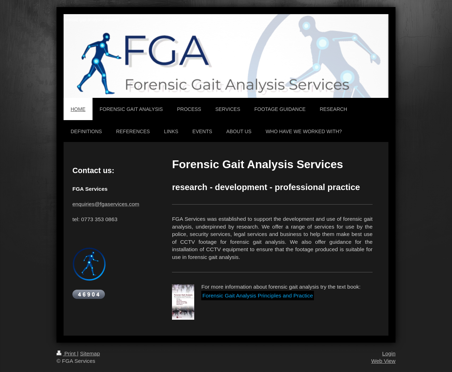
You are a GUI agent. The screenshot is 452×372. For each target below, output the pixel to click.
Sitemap (90, 353)
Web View (383, 361)
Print (66, 353)
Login (389, 353)
